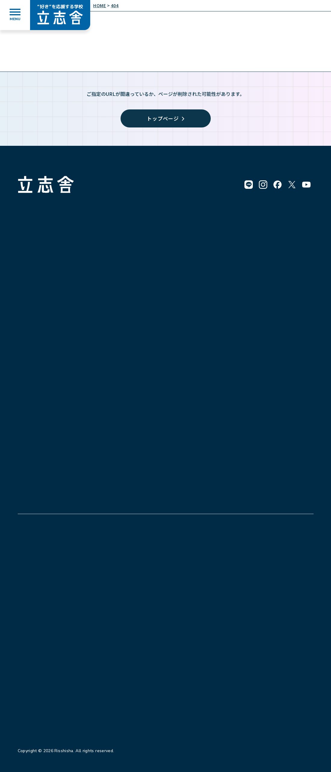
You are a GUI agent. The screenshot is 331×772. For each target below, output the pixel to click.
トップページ (165, 118)
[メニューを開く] (15, 15)
